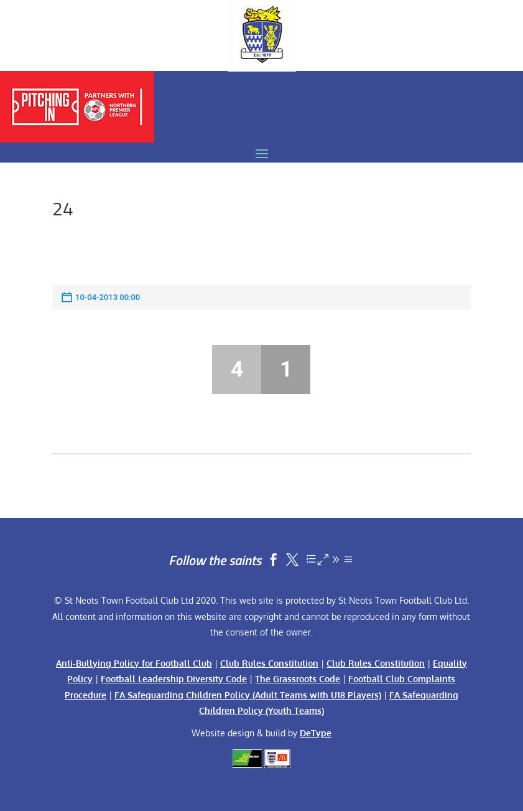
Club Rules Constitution (269, 663)
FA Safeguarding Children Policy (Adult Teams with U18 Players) (247, 695)
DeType (315, 733)
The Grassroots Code (297, 678)
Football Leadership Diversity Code (174, 678)
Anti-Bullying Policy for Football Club (134, 663)
